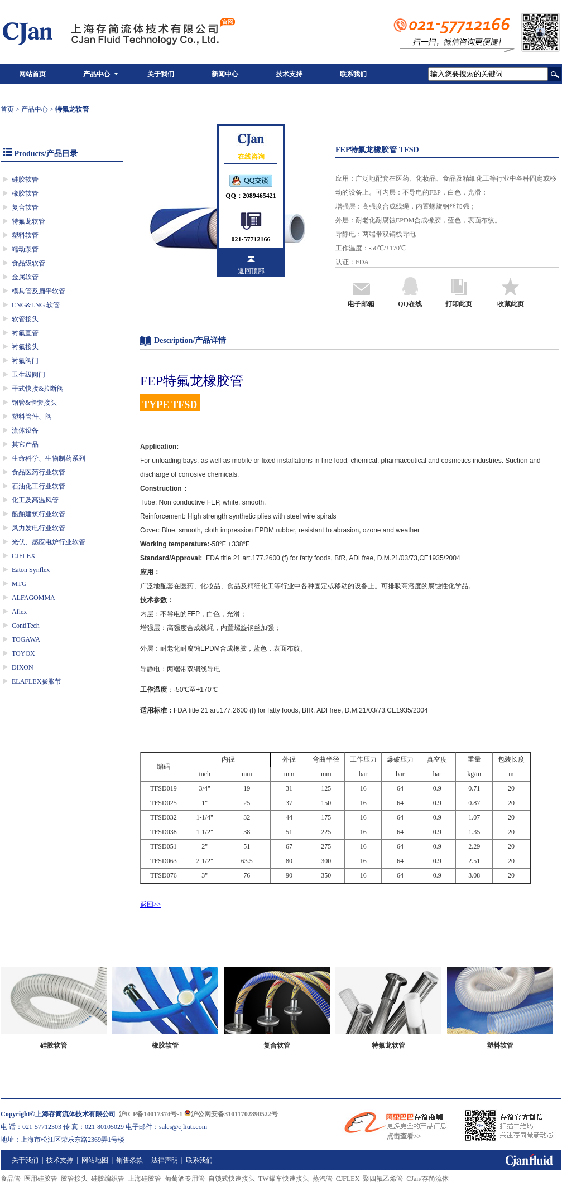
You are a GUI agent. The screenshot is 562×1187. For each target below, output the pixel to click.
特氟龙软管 (28, 221)
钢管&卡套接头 (34, 402)
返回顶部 (251, 271)
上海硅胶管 (144, 1179)
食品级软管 (28, 263)
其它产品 (25, 444)
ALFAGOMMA (33, 598)
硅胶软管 (25, 179)
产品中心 (96, 74)
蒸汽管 (323, 1179)
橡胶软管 (25, 193)
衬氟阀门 (25, 361)
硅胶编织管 (107, 1179)
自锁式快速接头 (231, 1179)
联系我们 (353, 74)
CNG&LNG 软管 (36, 305)
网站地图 (94, 1160)
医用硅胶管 (40, 1179)
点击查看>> (404, 1136)
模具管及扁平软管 (38, 291)
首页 (7, 109)
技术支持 (289, 74)
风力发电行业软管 (38, 528)
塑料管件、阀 (32, 416)
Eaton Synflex (31, 570)
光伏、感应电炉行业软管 (48, 542)
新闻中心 (225, 74)
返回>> (150, 904)
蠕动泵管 (25, 249)
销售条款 (129, 1160)
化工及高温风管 (35, 500)
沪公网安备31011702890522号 (230, 1114)
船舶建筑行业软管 (38, 514)
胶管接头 (74, 1179)
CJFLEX (24, 556)
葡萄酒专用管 (185, 1179)
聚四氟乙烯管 (383, 1179)
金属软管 (25, 277)
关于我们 (160, 74)
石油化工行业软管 (38, 486)
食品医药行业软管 (38, 472)
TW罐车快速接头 (283, 1179)
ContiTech (26, 625)
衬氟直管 (25, 333)
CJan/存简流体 (427, 1179)
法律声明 (164, 1160)
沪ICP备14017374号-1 (151, 1114)
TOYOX (23, 653)
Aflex (19, 612)
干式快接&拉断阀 (38, 389)
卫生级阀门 (28, 375)
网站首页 (32, 74)
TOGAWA (26, 639)
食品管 (11, 1179)
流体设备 (25, 430)
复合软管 (25, 207)
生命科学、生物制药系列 (48, 458)
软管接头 (25, 319)
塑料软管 (25, 235)
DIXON (22, 667)
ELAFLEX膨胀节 (36, 681)
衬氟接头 (25, 347)
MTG (19, 584)
